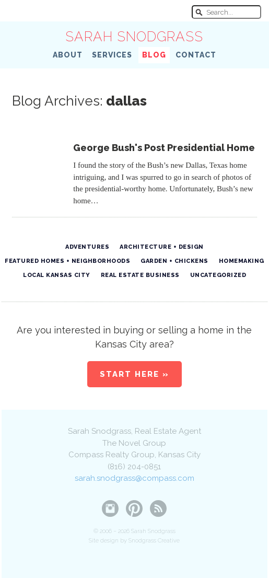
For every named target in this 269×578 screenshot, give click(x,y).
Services (112, 55)
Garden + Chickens (174, 261)
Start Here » (134, 374)
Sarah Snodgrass (134, 36)
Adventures (87, 247)
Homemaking (241, 261)
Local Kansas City (56, 275)
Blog (154, 55)
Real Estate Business (140, 275)
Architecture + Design (162, 247)
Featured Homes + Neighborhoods (67, 261)
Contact (196, 55)
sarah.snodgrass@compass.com (134, 478)
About (68, 55)
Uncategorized (218, 275)
